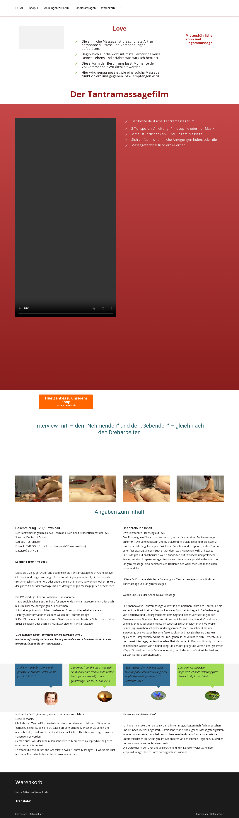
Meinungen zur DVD (56, 8)
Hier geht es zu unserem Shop (65, 401)
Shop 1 (33, 8)
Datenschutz (36, 814)
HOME (19, 8)
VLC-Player (69, 546)
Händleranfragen (85, 8)
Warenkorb (108, 8)
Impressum (21, 814)
